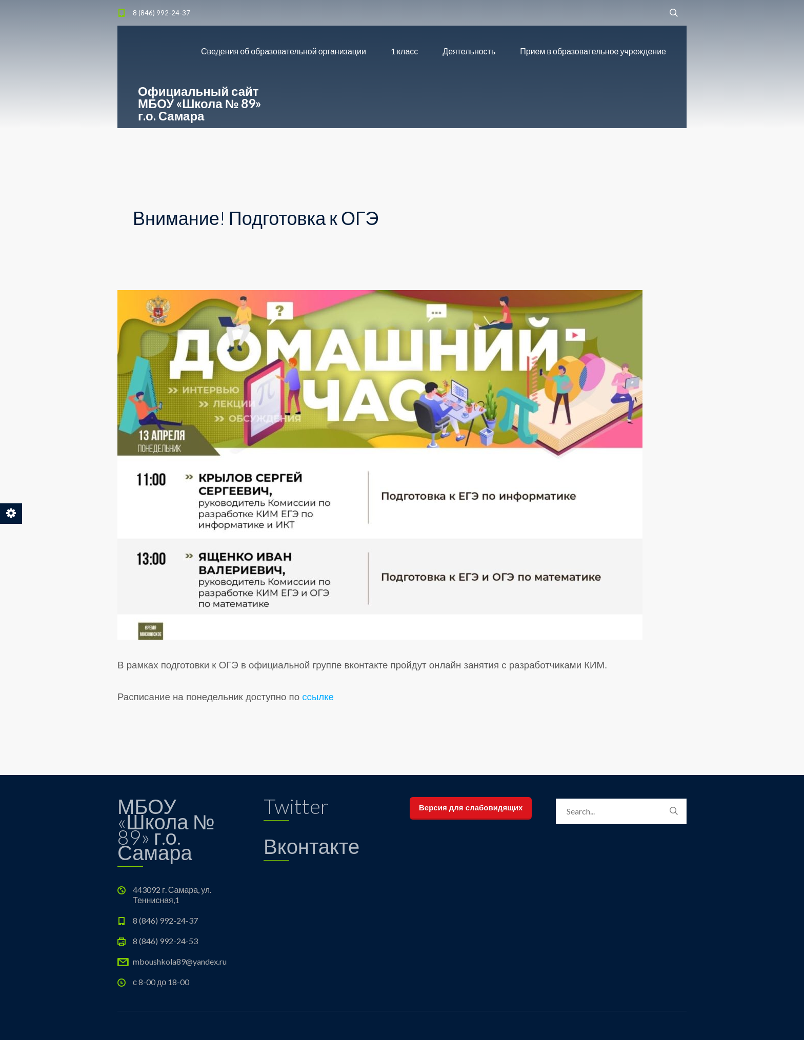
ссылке (318, 696)
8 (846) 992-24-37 (161, 13)
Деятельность (469, 51)
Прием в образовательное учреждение (593, 51)
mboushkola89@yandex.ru (180, 961)
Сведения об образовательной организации (283, 51)
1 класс (404, 51)
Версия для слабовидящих (470, 807)
